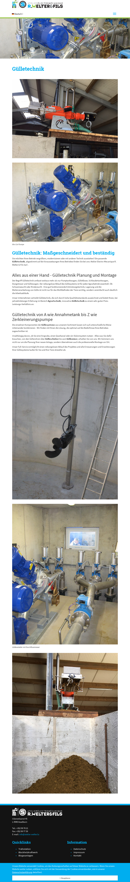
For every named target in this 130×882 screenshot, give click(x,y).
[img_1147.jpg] (65, 723)
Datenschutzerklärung (22, 872)
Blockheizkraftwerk (28, 852)
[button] (17, 13)
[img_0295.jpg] (65, 429)
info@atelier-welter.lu (29, 834)
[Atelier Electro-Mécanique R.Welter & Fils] (37, 4)
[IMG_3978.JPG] (65, 202)
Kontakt (77, 855)
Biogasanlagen (25, 855)
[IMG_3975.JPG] (65, 574)
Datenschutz (80, 848)
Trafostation (24, 848)
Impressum (79, 852)
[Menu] (114, 13)
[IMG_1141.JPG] (65, 118)
